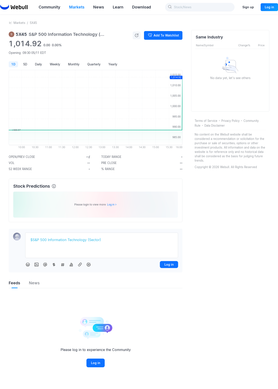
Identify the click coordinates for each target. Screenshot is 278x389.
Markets (19, 23)
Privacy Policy (230, 120)
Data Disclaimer (214, 125)
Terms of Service (206, 120)
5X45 (33, 23)
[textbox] (102, 240)
